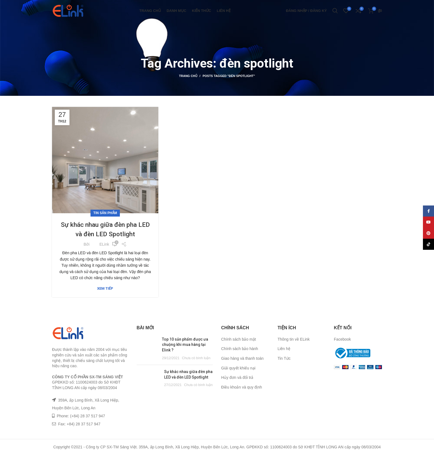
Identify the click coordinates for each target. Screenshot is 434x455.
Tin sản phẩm (105, 213)
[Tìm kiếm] (335, 12)
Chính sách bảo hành (239, 348)
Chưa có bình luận (196, 358)
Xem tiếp (105, 288)
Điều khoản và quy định (241, 387)
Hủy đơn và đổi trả (237, 377)
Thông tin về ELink (294, 339)
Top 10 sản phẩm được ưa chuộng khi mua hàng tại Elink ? (185, 344)
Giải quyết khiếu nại (238, 368)
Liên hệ (284, 348)
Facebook (342, 339)
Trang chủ (188, 76)
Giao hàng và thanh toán (242, 358)
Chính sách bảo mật (238, 339)
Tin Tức (284, 358)
